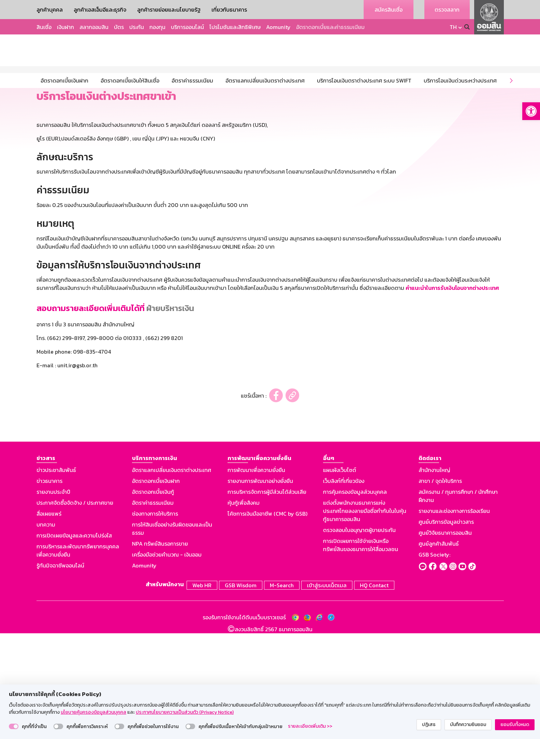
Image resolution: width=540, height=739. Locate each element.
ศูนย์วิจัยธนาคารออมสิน (445, 639)
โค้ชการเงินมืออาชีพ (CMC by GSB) (267, 620)
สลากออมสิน (93, 27)
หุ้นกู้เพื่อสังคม (244, 609)
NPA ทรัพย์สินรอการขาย (160, 650)
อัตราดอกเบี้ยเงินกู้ (153, 598)
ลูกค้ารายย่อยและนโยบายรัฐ (169, 9)
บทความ (46, 631)
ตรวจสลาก (447, 9)
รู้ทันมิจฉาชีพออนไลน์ (60, 672)
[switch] (13, 726)
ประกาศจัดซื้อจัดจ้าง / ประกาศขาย (75, 609)
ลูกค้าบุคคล (50, 9)
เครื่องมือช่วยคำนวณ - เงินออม (167, 661)
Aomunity (278, 27)
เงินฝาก (65, 27)
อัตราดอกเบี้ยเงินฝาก (156, 587)
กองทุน (157, 27)
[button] (531, 111)
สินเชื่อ (44, 27)
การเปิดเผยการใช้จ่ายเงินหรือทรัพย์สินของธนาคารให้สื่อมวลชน (360, 652)
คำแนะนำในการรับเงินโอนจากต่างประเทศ (452, 394)
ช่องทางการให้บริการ (155, 620)
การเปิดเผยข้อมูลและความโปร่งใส (74, 642)
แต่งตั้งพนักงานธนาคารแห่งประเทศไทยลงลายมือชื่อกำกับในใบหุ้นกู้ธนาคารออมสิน (364, 617)
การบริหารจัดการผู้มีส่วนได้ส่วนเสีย (267, 598)
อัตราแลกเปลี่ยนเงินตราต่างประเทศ (171, 577)
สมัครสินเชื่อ (389, 9)
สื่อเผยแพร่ (49, 620)
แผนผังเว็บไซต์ (339, 577)
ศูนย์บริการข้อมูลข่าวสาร (446, 628)
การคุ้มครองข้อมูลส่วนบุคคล (355, 598)
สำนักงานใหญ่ (434, 577)
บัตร (119, 27)
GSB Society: (434, 661)
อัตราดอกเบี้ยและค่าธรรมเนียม (330, 27)
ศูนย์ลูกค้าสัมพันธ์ (439, 650)
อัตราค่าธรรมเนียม (153, 609)
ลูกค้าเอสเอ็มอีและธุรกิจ (100, 9)
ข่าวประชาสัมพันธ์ (56, 577)
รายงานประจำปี (53, 598)
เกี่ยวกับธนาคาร (229, 9)
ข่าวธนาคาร (49, 587)
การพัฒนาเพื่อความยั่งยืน (256, 577)
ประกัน (136, 27)
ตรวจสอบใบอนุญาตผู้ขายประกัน (359, 637)
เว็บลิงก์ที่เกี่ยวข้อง (343, 587)
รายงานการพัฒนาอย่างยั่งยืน (260, 587)
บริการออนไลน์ (187, 27)
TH (453, 27)
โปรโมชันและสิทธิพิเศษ (235, 27)
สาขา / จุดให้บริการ (440, 587)
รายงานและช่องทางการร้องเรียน (454, 618)
